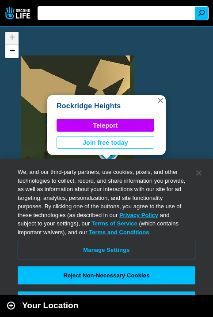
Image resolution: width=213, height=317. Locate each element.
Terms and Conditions (119, 232)
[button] (160, 100)
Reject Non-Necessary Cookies (106, 275)
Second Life (18, 13)
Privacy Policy (138, 215)
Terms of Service (114, 223)
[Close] (199, 173)
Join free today (105, 142)
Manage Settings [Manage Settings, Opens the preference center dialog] (106, 250)
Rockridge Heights (89, 106)
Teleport (105, 125)
